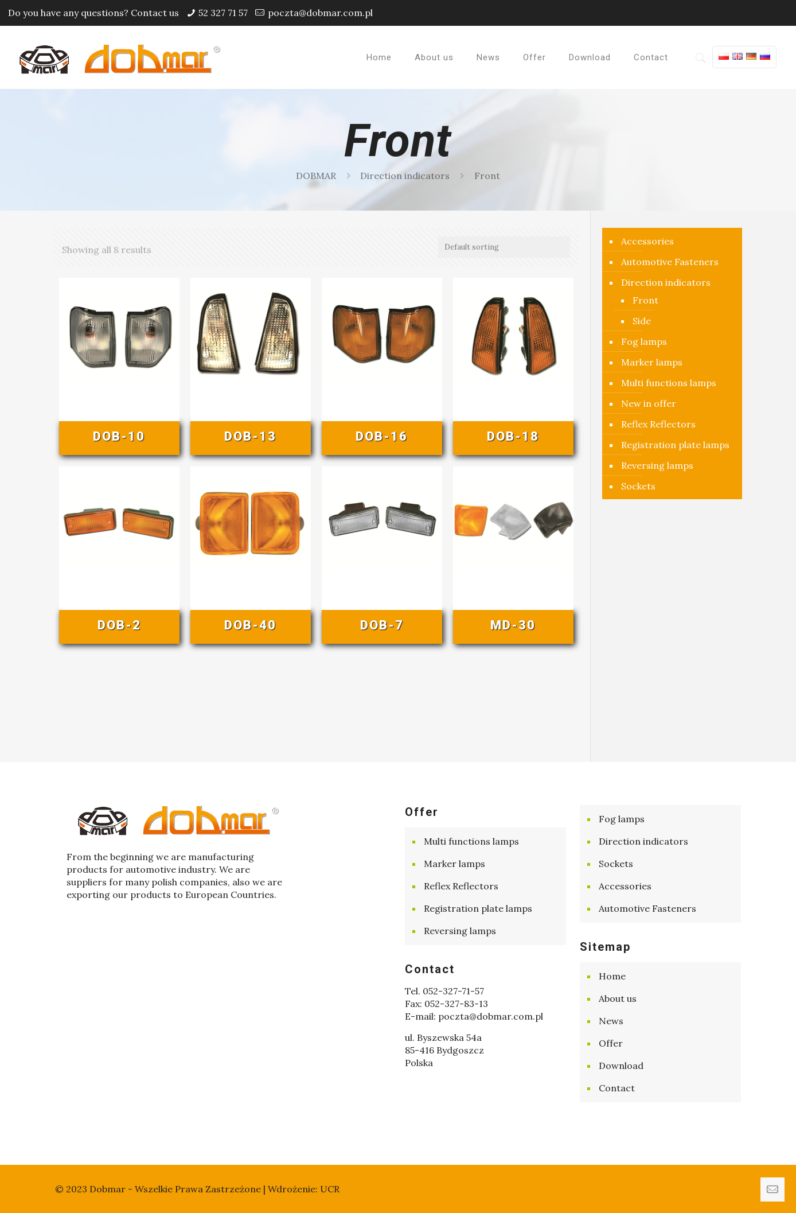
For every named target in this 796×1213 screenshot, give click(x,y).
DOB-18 (513, 436)
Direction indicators (405, 175)
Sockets (638, 486)
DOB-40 (250, 625)
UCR (330, 1189)
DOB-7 (382, 625)
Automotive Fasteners (670, 261)
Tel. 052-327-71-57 (444, 991)
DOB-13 (250, 436)
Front (645, 300)
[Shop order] (504, 247)
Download (621, 1065)
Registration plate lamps (675, 444)
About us (618, 998)
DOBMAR (316, 175)
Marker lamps (651, 362)
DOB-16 (382, 436)
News (611, 1021)
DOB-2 (119, 625)
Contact (617, 1088)
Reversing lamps (657, 465)
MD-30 (513, 625)
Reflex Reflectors (658, 424)
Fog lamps (644, 341)
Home (612, 976)
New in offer (648, 403)
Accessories (647, 241)
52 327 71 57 (223, 12)
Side (642, 320)
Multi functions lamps (668, 382)
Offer (611, 1043)
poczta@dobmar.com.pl (320, 12)
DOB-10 (119, 436)
